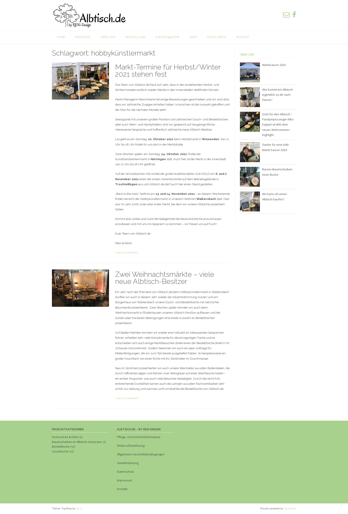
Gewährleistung (127, 463)
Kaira (79, 508)
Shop (193, 37)
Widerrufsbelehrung (130, 446)
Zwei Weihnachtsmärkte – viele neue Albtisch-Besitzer (164, 277)
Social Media (217, 37)
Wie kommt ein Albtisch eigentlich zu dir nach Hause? (277, 95)
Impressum (125, 480)
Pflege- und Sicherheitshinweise (138, 437)
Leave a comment (126, 252)
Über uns (107, 37)
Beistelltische (61, 446)
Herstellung (135, 37)
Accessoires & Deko (65, 437)
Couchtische (60, 451)
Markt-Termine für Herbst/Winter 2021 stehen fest (167, 70)
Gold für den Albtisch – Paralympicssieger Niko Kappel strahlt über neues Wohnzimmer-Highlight (278, 124)
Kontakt (242, 37)
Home (61, 37)
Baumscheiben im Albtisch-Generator (77, 442)
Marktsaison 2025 (274, 65)
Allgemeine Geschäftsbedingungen (140, 454)
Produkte (83, 37)
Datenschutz (125, 472)
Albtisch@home (167, 37)
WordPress (290, 508)
